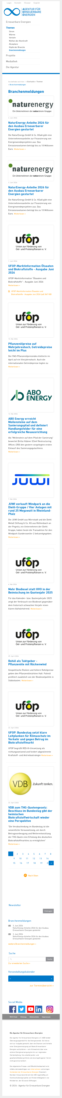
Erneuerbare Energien (18, 21)
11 (27, 858)
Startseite (31, 81)
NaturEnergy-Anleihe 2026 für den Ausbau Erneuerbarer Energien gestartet (28, 126)
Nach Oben (33, 875)
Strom (11, 31)
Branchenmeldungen (17, 50)
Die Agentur (12, 67)
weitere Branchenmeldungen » (22, 944)
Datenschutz (34, 1017)
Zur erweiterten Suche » (19, 963)
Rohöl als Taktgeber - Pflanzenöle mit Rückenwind (27, 662)
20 (48, 863)
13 (40, 858)
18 (34, 863)
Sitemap (23, 1017)
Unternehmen (35, 1069)
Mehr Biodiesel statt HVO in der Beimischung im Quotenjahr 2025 (30, 590)
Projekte (10, 55)
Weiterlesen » (20, 149)
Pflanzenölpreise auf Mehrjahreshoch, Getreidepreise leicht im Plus (30, 347)
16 (21, 863)
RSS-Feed (13, 1017)
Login (9, 3)
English (37, 3)
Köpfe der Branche (17, 47)
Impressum (46, 1017)
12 (34, 858)
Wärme (12, 34)
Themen (10, 27)
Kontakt (17, 3)
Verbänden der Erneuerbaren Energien (24, 1072)
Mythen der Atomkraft (18, 41)
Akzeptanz (13, 44)
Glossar (27, 3)
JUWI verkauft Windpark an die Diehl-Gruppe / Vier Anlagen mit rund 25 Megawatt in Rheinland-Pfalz (30, 509)
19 (41, 863)
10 (20, 858)
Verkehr (12, 37)
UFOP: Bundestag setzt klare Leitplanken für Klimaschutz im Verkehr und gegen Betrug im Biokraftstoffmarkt (29, 737)
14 (47, 858)
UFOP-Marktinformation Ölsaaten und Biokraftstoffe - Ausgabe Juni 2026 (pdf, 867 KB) (31, 293)
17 (27, 863)
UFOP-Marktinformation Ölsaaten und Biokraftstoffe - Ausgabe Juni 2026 (31, 269)
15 (14, 863)
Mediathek (11, 61)
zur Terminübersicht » (42, 985)
